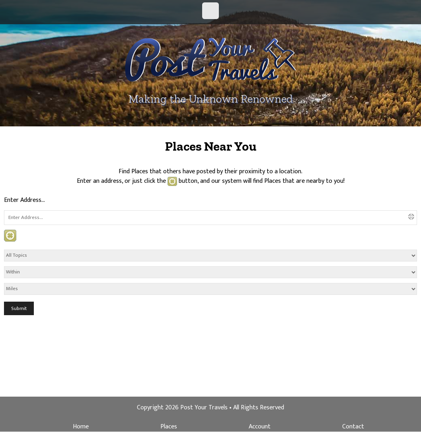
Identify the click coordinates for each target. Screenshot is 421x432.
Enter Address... (24, 200)
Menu (210, 10)
